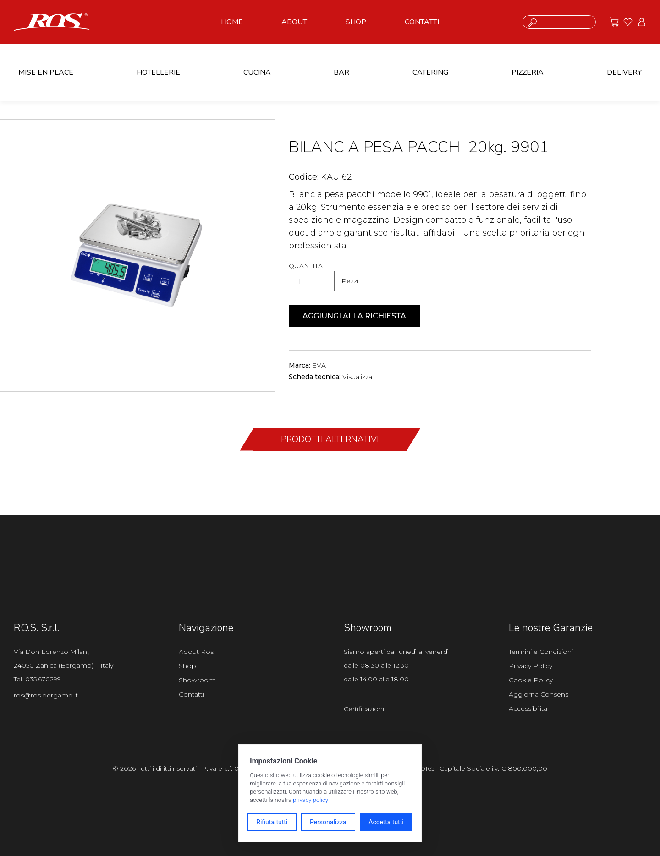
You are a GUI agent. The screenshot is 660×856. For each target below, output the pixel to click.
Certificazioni (364, 709)
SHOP (356, 22)
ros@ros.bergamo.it (46, 695)
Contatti (191, 694)
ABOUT (294, 22)
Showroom (197, 680)
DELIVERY (624, 72)
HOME (232, 22)
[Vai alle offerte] (614, 22)
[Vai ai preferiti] (627, 22)
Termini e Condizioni (541, 651)
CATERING (430, 72)
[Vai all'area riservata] (641, 22)
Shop (187, 666)
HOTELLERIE (158, 72)
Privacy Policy (530, 666)
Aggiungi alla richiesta (354, 316)
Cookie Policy (531, 680)
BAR (341, 72)
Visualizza (357, 377)
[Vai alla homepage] (52, 21)
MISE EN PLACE (45, 72)
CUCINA (257, 72)
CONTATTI (422, 22)
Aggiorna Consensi (539, 694)
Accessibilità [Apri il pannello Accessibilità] (528, 708)
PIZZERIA (528, 72)
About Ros (196, 651)
